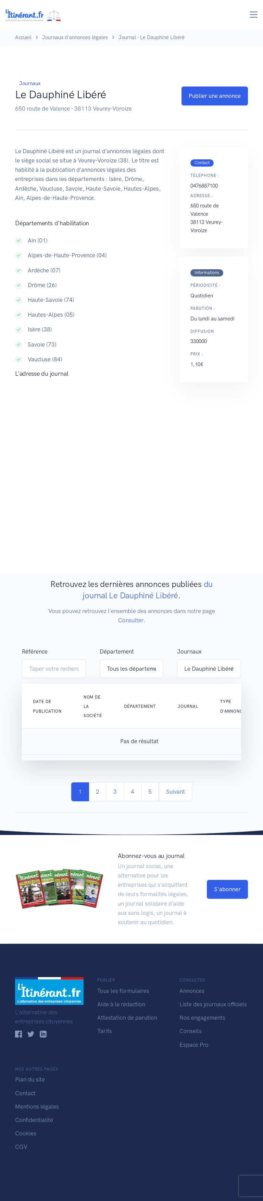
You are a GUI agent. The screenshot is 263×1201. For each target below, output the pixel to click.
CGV (21, 1146)
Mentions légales (37, 1106)
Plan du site (30, 1079)
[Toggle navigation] (254, 14)
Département (117, 651)
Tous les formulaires (123, 990)
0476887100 (204, 186)
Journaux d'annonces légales (75, 37)
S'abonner (227, 889)
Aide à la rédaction (121, 1004)
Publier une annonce (215, 95)
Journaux (29, 83)
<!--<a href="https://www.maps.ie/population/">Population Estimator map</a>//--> (90, 452)
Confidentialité (34, 1120)
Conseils (190, 1031)
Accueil (23, 37)
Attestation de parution (127, 1017)
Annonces (191, 990)
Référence (35, 651)
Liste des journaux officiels (213, 1004)
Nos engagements (202, 1017)
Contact (25, 1093)
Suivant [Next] (175, 791)
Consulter (130, 620)
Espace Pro (194, 1044)
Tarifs (104, 1031)
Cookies (25, 1133)
